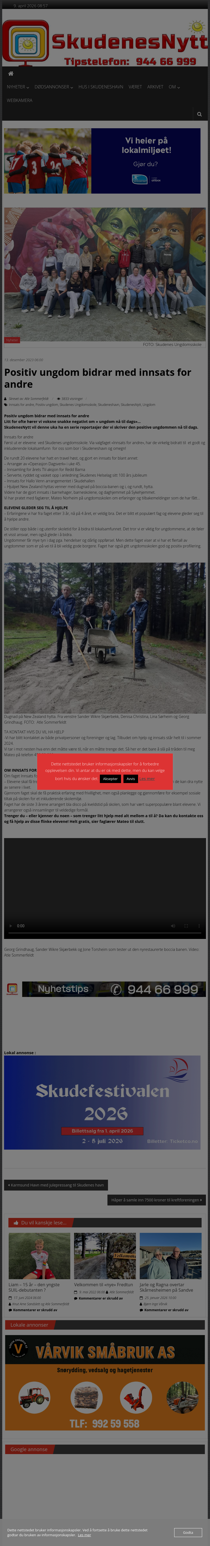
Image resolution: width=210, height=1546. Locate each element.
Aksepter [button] (110, 778)
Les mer (147, 778)
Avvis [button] (131, 778)
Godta (188, 1532)
